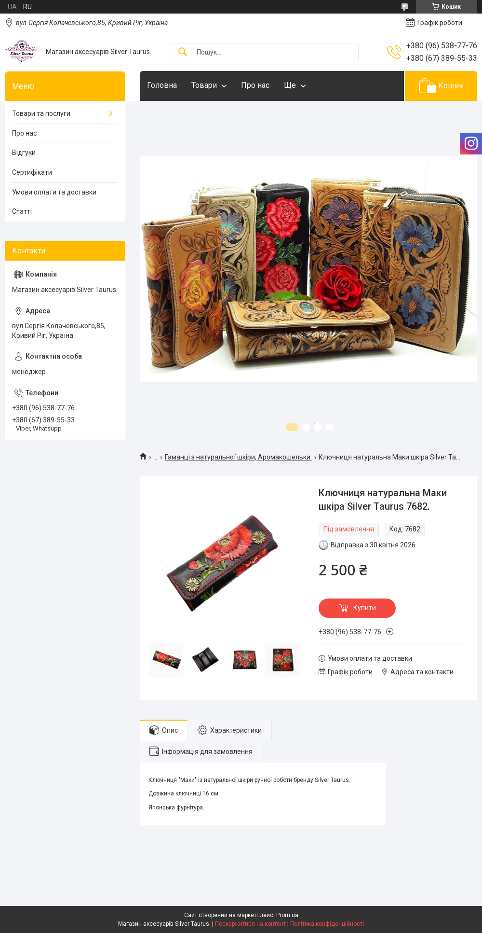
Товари (204, 85)
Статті (22, 211)
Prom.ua (287, 915)
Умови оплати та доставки (54, 192)
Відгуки (24, 152)
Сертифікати (32, 172)
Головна (162, 85)
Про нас (255, 85)
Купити (364, 608)
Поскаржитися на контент (250, 923)
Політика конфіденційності (327, 923)
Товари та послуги (41, 113)
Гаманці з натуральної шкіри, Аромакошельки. (238, 457)
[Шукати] (182, 52)
